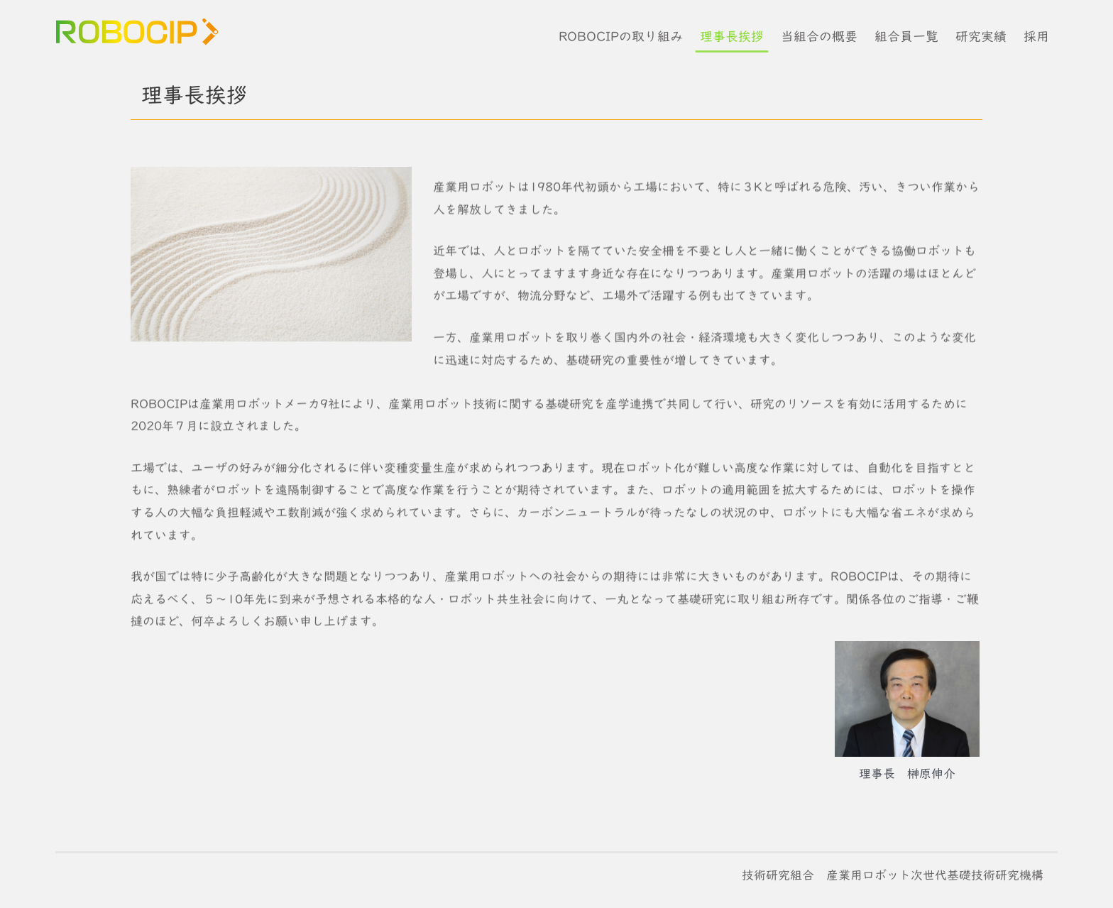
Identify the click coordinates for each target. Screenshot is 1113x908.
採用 (1036, 36)
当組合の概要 (819, 36)
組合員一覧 (906, 36)
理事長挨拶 (732, 36)
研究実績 (981, 36)
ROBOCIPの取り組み (621, 36)
